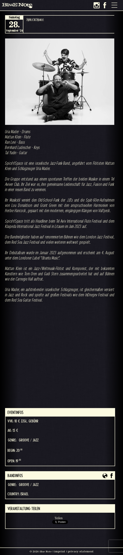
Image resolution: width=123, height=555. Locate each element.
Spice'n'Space (35, 19)
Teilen (59, 518)
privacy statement (81, 551)
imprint (59, 551)
